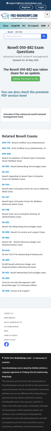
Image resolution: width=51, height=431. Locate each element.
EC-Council (33, 25)
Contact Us (8, 313)
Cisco (6, 25)
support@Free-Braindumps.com (24, 3)
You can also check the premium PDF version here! (25, 93)
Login (41, 7)
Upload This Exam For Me (25, 78)
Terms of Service (10, 335)
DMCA (6, 331)
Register (26, 7)
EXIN (43, 25)
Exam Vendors (9, 318)
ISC (24, 25)
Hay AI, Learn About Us (13, 322)
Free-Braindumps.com (21, 358)
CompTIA (15, 25)
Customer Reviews (11, 327)
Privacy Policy (10, 340)
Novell (10, 32)
